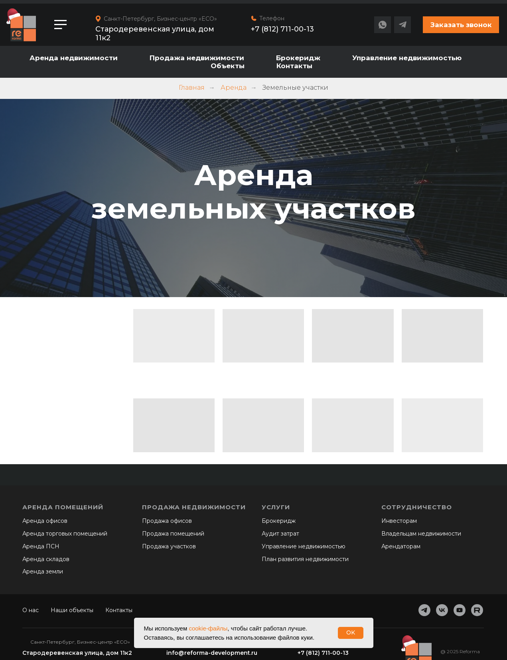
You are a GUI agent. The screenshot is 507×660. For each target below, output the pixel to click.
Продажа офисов (167, 520)
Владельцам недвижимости (421, 533)
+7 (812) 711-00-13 (282, 29)
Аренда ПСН (40, 546)
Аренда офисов (44, 520)
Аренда (234, 87)
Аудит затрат (280, 533)
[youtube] (460, 610)
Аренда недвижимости (74, 58)
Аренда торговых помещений (64, 533)
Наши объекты (72, 610)
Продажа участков (169, 546)
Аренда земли (42, 571)
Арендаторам (400, 546)
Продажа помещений (173, 533)
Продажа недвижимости (197, 58)
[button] (461, 24)
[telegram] (424, 610)
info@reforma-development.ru (211, 652)
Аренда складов (45, 559)
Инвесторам (399, 520)
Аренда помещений (62, 507)
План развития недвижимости (305, 559)
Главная (192, 87)
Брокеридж (298, 58)
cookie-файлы (208, 628)
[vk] (442, 610)
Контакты (294, 66)
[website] (477, 610)
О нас (30, 610)
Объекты (228, 66)
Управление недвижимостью (407, 58)
